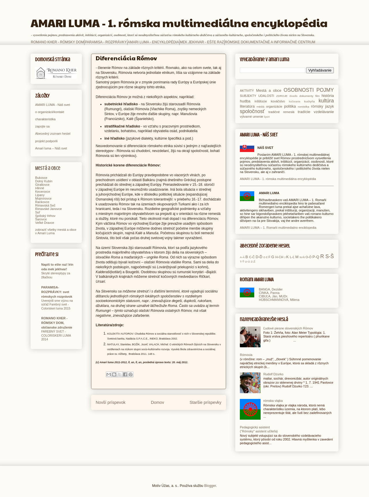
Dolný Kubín (43, 181)
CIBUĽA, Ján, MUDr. (273, 296)
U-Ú (247, 261)
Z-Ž (253, 261)
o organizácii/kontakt (49, 112)
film (317, 95)
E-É (265, 257)
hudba (245, 101)
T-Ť (242, 261)
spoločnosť (252, 111)
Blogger (210, 486)
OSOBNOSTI (299, 90)
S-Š (329, 256)
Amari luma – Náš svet (51, 148)
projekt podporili (46, 141)
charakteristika (45, 119)
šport (267, 116)
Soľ (37, 212)
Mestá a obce (47, 168)
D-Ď (259, 257)
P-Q (315, 257)
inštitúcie (261, 101)
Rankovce (42, 202)
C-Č (252, 257)
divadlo (293, 96)
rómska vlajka (273, 400)
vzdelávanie (324, 112)
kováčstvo (278, 101)
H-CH (279, 257)
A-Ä (242, 257)
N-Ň (302, 257)
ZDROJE (282, 95)
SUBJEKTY (248, 95)
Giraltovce (42, 184)
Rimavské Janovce (48, 209)
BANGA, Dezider (271, 289)
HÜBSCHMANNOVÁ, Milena (279, 299)
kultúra (326, 101)
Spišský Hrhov (45, 215)
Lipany (39, 195)
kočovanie (294, 101)
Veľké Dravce (44, 222)
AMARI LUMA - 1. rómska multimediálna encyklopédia (179, 22)
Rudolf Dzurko (273, 374)
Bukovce (41, 177)
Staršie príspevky (205, 402)
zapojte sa (42, 126)
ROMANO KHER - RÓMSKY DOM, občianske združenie (56, 322)
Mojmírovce (43, 198)
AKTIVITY (247, 90)
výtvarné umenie (251, 116)
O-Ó (309, 257)
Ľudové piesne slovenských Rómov (288, 328)
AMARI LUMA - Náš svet (52, 104)
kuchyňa (309, 101)
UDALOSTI (266, 95)
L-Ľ (292, 257)
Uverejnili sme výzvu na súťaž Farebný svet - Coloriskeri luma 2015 (57, 304)
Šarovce (41, 219)
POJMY (325, 90)
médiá (260, 106)
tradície (304, 112)
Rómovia (246, 355)
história (327, 95)
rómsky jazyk (322, 106)
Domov (157, 402)
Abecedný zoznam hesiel (52, 133)
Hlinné (39, 188)
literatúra (247, 106)
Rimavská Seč (45, 205)
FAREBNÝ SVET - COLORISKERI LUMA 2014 (56, 335)
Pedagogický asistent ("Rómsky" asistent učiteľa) (259, 429)
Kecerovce (42, 191)
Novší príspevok (110, 402)
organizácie (274, 106)
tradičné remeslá (281, 112)
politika (290, 106)
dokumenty (306, 95)
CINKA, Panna (269, 293)
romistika (303, 106)
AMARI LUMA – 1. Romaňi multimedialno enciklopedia (278, 227)
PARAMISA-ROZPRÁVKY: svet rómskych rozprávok (56, 292)
